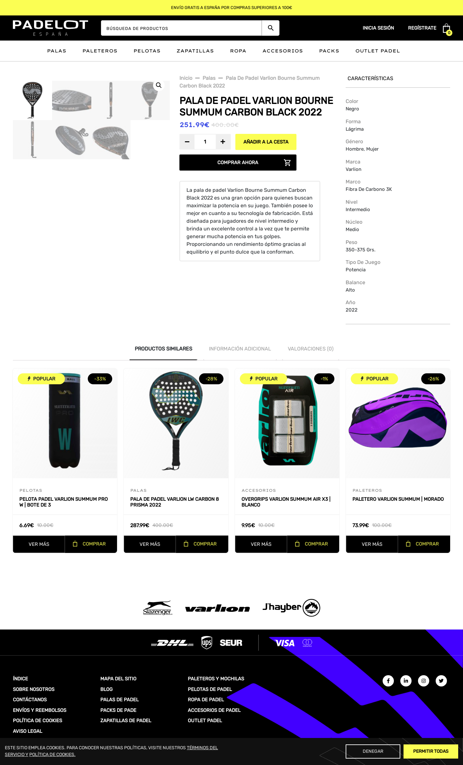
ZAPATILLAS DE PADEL (125, 720)
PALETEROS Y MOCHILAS (216, 679)
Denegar (373, 751)
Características (370, 78)
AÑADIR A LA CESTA (265, 142)
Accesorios (282, 51)
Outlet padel (377, 51)
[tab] (163, 348)
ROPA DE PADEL (206, 700)
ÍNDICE (20, 679)
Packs (329, 51)
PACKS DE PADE (118, 710)
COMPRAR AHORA (237, 162)
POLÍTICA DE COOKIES (37, 720)
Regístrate (422, 28)
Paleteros (99, 51)
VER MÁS (39, 544)
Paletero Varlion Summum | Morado (398, 499)
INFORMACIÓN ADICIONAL (240, 349)
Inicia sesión (378, 28)
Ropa (238, 51)
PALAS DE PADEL (119, 700)
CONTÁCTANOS (30, 700)
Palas (56, 51)
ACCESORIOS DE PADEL (214, 710)
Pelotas (146, 51)
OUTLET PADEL (205, 720)
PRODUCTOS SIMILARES (163, 349)
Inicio (185, 78)
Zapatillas (195, 51)
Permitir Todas (431, 751)
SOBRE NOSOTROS (33, 689)
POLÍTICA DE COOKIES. (52, 754)
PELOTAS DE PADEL (210, 689)
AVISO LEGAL (27, 731)
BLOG (106, 689)
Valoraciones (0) (310, 349)
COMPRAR (94, 544)
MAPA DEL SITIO (118, 679)
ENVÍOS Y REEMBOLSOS (39, 710)
